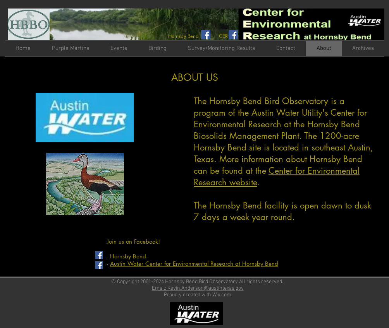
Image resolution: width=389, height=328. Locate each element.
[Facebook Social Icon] (205, 34)
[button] (119, 48)
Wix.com (221, 295)
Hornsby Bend (128, 256)
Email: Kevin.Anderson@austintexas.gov (198, 288)
